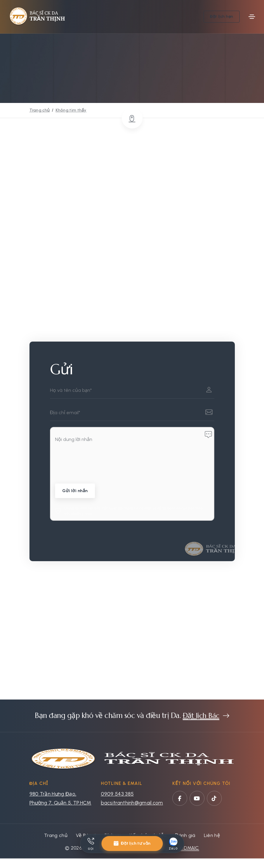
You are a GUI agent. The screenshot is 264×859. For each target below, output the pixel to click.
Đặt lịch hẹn (221, 16)
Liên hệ (212, 836)
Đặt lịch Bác (201, 716)
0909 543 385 (117, 794)
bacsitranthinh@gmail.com (132, 803)
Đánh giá (185, 836)
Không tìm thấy (71, 110)
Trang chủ (39, 110)
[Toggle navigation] (252, 17)
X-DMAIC (189, 848)
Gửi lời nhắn (75, 491)
